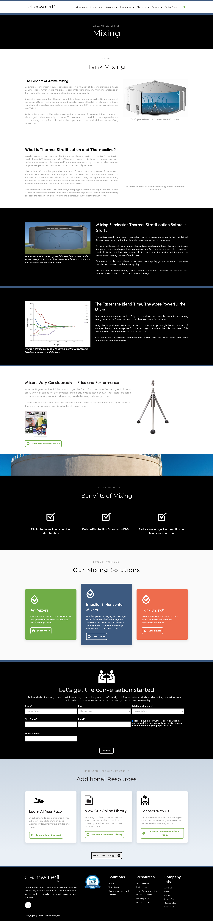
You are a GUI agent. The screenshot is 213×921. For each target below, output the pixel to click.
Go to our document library (105, 834)
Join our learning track (46, 835)
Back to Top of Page (106, 855)
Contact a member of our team (160, 833)
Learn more (41, 630)
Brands (155, 7)
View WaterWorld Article (43, 443)
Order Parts (171, 7)
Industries (80, 7)
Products (95, 7)
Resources (125, 7)
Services (110, 7)
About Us (141, 7)
